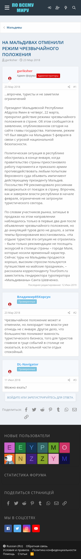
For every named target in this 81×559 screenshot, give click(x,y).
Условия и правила (16, 550)
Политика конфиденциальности (54, 550)
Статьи (22, 554)
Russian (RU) (13, 546)
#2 (74, 313)
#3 (74, 380)
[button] (7, 8)
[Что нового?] (66, 7)
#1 (74, 87)
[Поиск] (74, 7)
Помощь (9, 554)
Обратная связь (37, 546)
